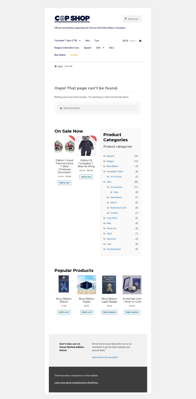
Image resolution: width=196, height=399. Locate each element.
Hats (116, 192)
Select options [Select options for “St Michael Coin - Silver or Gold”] (132, 312)
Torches (114, 213)
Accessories (116, 187)
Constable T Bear (115, 171)
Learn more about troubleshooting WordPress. (76, 382)
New (87, 40)
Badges (110, 161)
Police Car (112, 228)
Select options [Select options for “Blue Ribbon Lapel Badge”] (109, 312)
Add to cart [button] (64, 183)
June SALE (112, 218)
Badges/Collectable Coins (67, 48)
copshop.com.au (87, 24)
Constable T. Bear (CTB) (66, 40)
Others (113, 202)
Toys (96, 40)
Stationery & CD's (118, 208)
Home (60, 66)
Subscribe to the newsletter (105, 357)
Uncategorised (114, 249)
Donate (74, 55)
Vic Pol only (115, 176)
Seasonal (111, 239)
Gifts (98, 48)
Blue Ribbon (60, 55)
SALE (111, 48)
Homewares (116, 197)
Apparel (87, 48)
